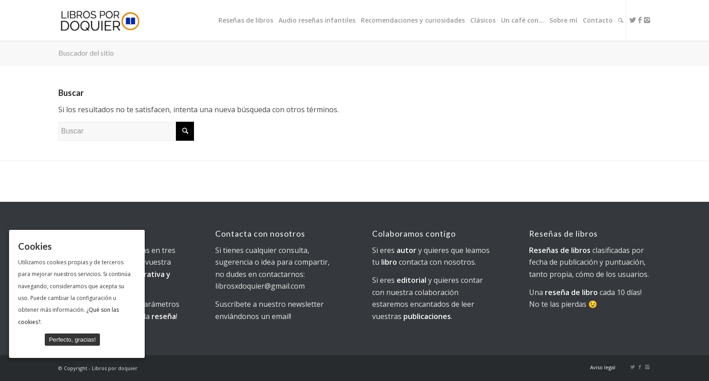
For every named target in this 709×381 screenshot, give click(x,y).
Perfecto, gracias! (72, 339)
